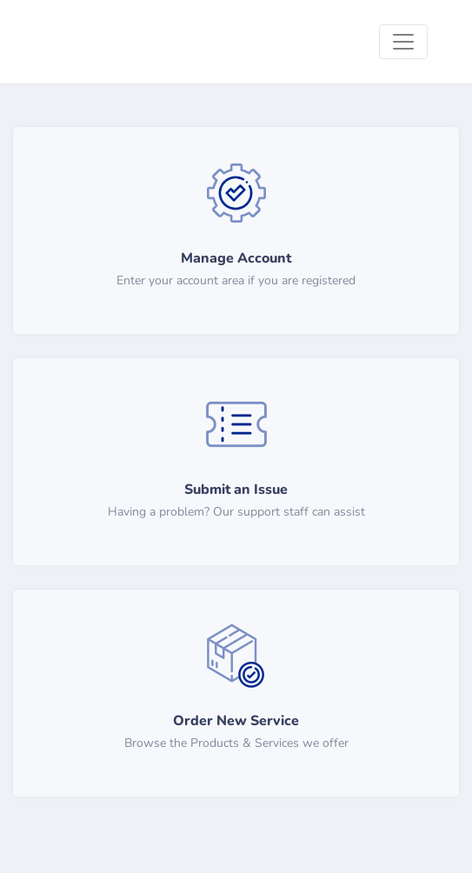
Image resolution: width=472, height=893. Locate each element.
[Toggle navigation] (403, 41)
